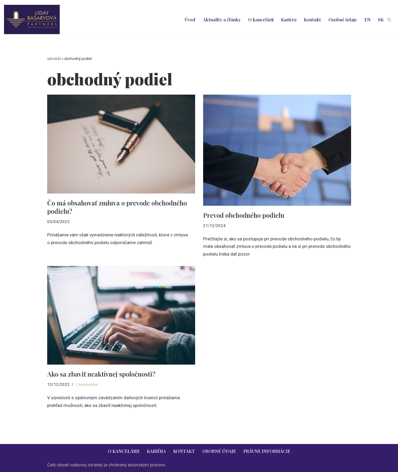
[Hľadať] (389, 20)
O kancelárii (261, 19)
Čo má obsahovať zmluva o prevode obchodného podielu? (117, 207)
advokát (54, 59)
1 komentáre (86, 384)
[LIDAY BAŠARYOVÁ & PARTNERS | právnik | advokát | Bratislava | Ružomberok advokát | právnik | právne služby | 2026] (32, 19)
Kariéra (288, 19)
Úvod (189, 19)
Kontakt (312, 19)
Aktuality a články (222, 19)
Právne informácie (266, 451)
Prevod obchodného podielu (243, 215)
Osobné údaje (342, 19)
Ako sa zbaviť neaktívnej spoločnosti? (101, 374)
